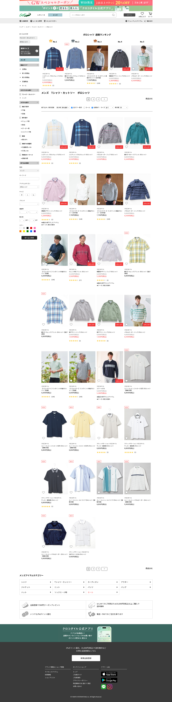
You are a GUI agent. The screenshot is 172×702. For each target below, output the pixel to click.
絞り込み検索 (29, 238)
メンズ (27, 27)
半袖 (23, 110)
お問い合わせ (77, 686)
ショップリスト (50, 677)
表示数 (117, 107)
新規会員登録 (86, 658)
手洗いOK (25, 151)
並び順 (58, 107)
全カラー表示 (76, 107)
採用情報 (48, 675)
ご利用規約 (76, 677)
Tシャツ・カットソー (38, 27)
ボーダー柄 (25, 128)
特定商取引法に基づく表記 (81, 683)
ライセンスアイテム (51, 672)
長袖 (23, 114)
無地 (23, 125)
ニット (24, 98)
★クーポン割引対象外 (48, 225)
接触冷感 (25, 158)
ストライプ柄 (26, 132)
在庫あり (96, 107)
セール (24, 86)
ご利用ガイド (77, 675)
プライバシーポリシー (80, 680)
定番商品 (25, 81)
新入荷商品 (25, 73)
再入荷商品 (25, 77)
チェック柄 (25, 121)
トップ (21, 27)
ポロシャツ (49, 27)
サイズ (103, 107)
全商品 (24, 69)
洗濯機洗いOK (26, 147)
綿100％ (24, 139)
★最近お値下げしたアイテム (50, 222)
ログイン (129, 15)
